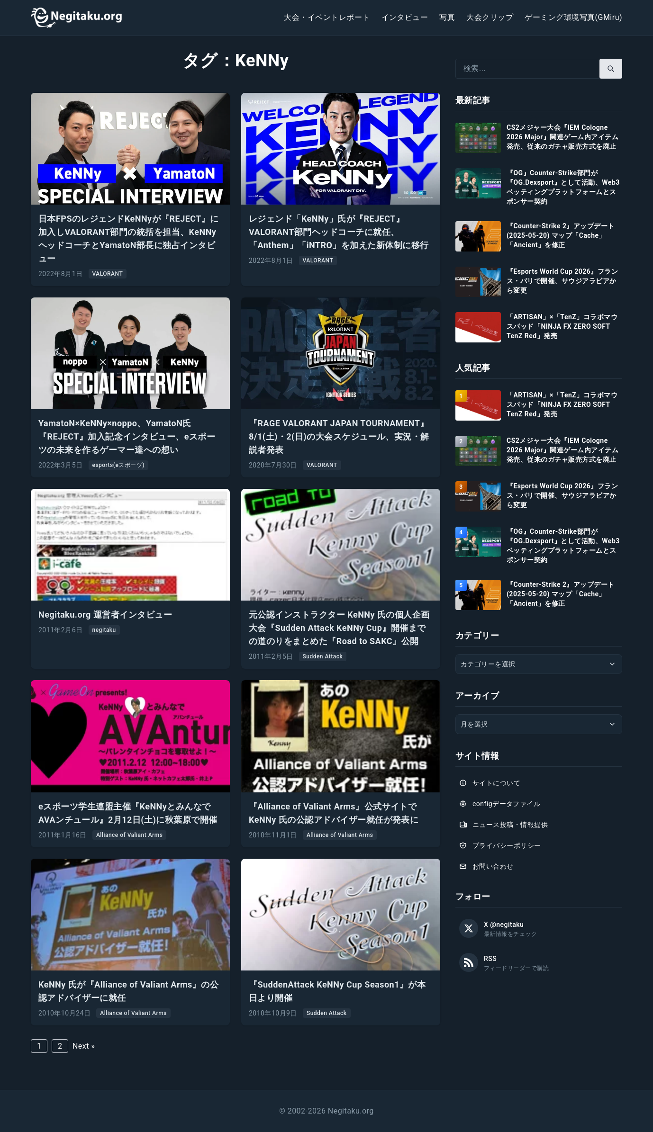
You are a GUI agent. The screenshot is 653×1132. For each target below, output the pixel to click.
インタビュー (404, 17)
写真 (447, 17)
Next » (84, 1046)
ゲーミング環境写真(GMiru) (573, 17)
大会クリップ (489, 17)
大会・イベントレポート (327, 17)
